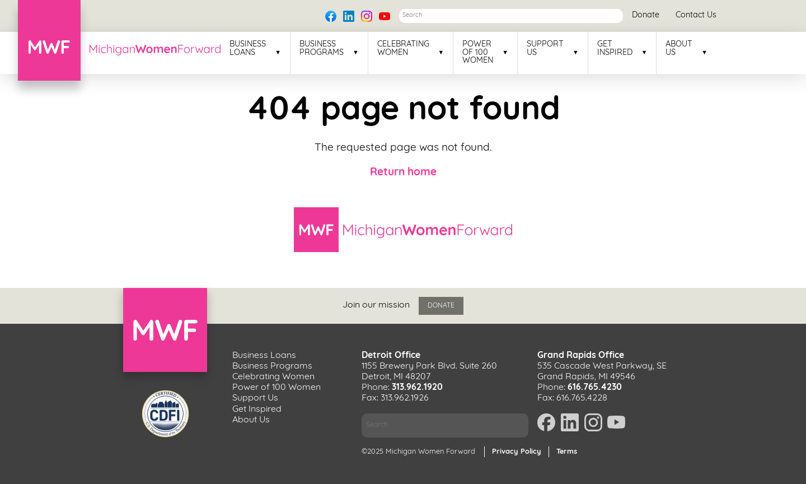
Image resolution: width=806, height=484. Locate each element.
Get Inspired (614, 49)
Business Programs (321, 49)
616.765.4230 (595, 387)
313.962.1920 (417, 387)
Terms (566, 451)
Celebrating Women (403, 49)
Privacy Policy (516, 451)
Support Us (545, 49)
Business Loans (247, 49)
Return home (403, 172)
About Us (679, 49)
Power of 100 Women (477, 53)
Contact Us (696, 15)
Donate (645, 15)
